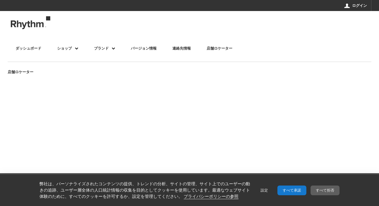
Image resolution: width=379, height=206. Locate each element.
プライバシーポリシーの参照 (211, 196)
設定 (264, 190)
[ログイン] (355, 5)
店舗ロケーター (20, 72)
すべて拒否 (325, 190)
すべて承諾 (292, 190)
